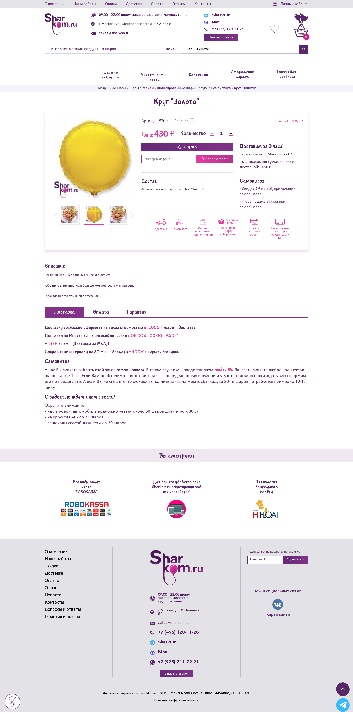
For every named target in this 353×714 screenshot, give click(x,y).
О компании (55, 4)
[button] (55, 217)
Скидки (111, 4)
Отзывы (179, 4)
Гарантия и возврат (63, 618)
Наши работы (85, 4)
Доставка (134, 4)
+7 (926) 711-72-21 (178, 664)
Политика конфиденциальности (176, 702)
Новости (53, 597)
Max (219, 22)
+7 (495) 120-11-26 (235, 29)
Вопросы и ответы (63, 611)
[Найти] (240, 50)
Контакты (203, 4)
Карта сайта (278, 618)
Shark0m (224, 15)
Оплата (157, 4)
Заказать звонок (229, 38)
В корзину (187, 149)
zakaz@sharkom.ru (123, 33)
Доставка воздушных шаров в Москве (129, 695)
